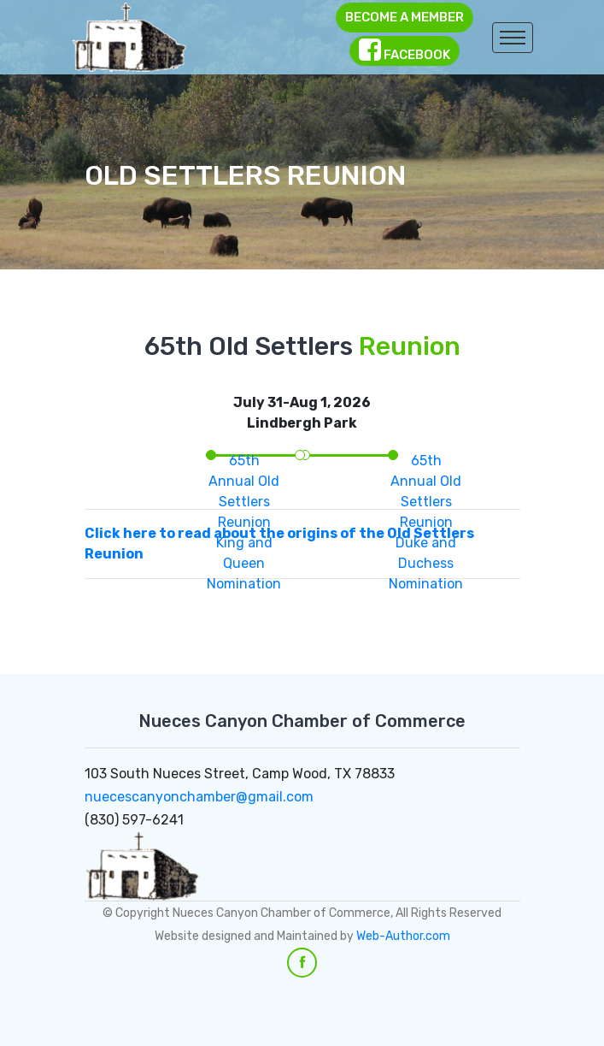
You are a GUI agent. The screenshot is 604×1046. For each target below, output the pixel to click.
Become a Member (404, 17)
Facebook (404, 49)
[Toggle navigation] (512, 37)
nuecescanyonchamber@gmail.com (199, 797)
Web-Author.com (403, 936)
